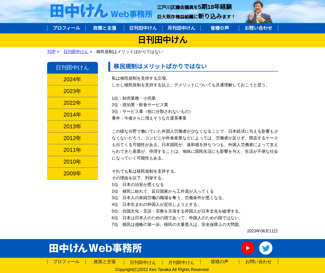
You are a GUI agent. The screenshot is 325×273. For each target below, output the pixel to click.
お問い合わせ (258, 28)
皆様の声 (219, 28)
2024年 (72, 79)
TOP (51, 51)
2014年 (72, 114)
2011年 (72, 150)
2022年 (72, 103)
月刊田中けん (181, 28)
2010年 (72, 162)
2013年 (72, 126)
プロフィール (66, 28)
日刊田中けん (143, 28)
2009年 (72, 173)
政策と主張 (104, 28)
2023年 (72, 91)
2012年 (72, 138)
